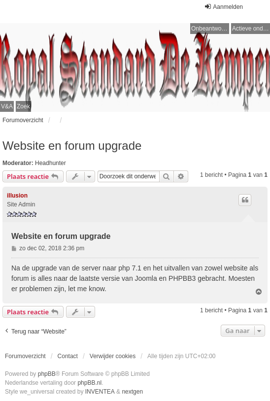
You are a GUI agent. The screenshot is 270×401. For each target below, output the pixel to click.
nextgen (132, 391)
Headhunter (50, 163)
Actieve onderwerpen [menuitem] (251, 28)
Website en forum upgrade (71, 145)
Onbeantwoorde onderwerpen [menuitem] (210, 28)
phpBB (47, 373)
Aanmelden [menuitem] (223, 6)
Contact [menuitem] (68, 356)
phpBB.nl (89, 382)
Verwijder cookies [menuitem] (112, 356)
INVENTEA (100, 391)
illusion (17, 195)
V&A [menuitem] (7, 106)
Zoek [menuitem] (23, 106)
